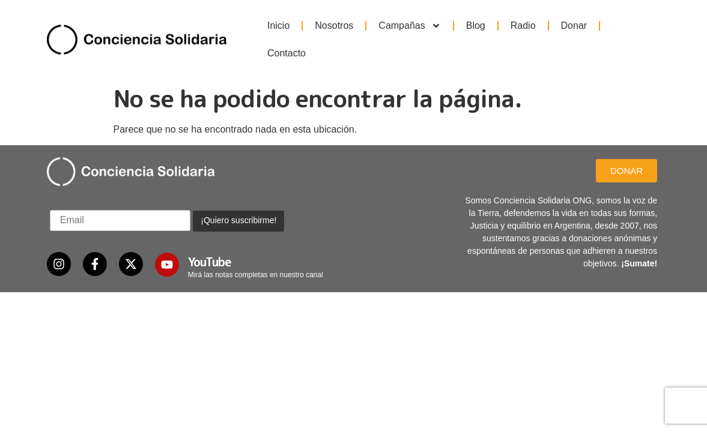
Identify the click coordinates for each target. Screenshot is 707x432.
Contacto (286, 53)
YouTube (209, 236)
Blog (475, 25)
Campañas (409, 26)
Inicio (278, 25)
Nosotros (334, 25)
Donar (574, 25)
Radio (523, 25)
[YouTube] (167, 240)
